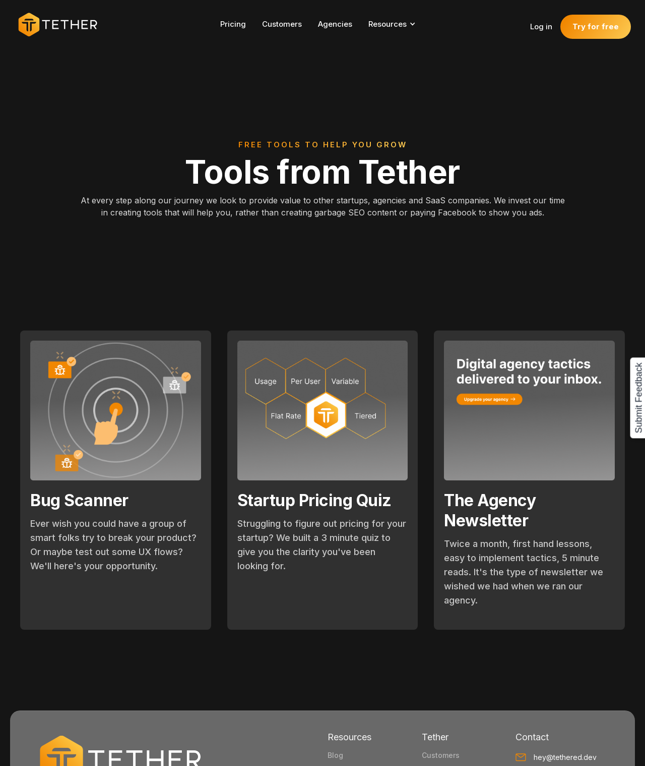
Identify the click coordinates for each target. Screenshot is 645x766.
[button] (396, 24)
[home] (62, 24)
